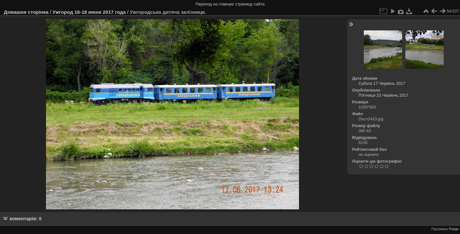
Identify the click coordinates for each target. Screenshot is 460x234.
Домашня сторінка (26, 12)
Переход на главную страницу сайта (229, 4)
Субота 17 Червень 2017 (381, 83)
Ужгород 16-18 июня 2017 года (89, 12)
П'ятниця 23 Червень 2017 (383, 95)
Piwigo (454, 229)
